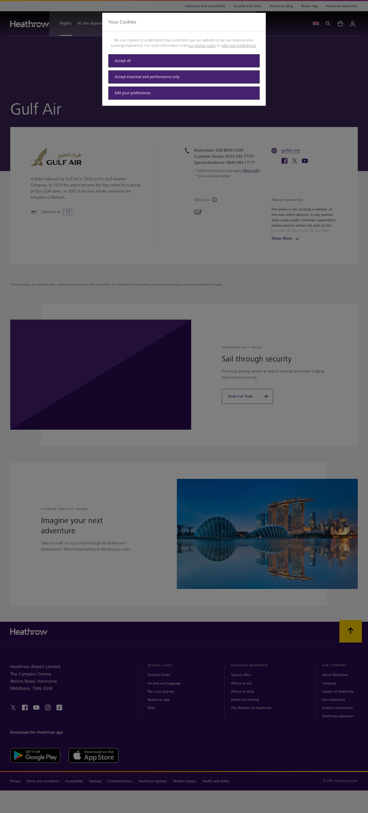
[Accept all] (184, 60)
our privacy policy (202, 45)
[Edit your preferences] (184, 93)
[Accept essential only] (184, 76)
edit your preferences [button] (239, 45)
